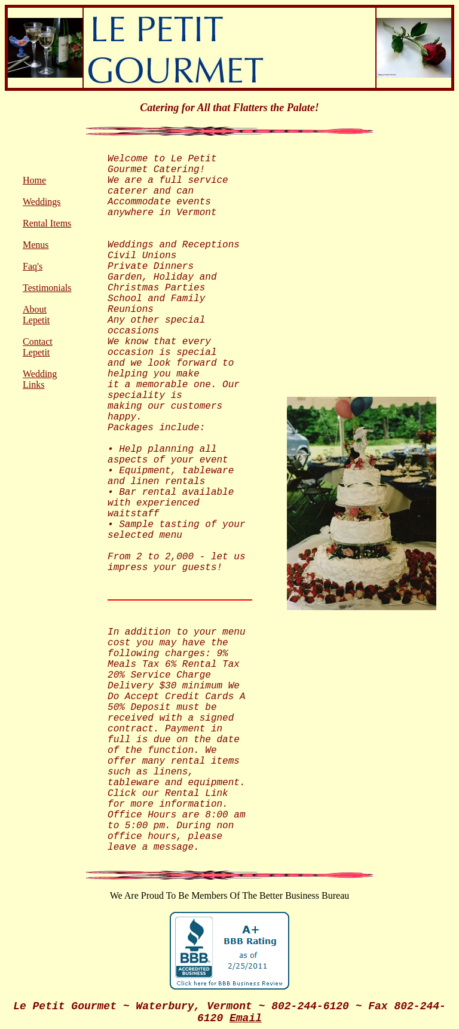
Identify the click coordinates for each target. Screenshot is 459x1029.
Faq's (32, 266)
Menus (36, 245)
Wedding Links (40, 379)
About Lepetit (36, 314)
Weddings (42, 202)
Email (246, 1018)
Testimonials (47, 288)
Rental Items (47, 223)
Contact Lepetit (38, 346)
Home (34, 180)
